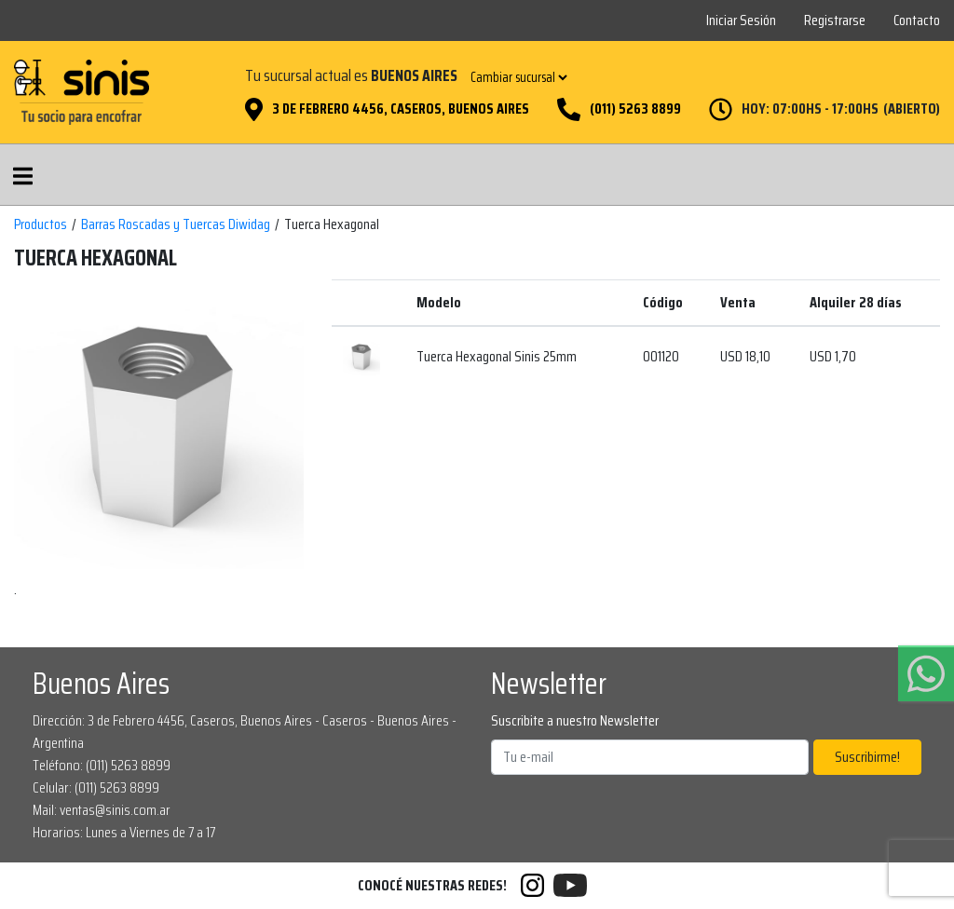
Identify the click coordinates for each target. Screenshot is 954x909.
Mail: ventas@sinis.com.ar (101, 809)
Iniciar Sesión (741, 20)
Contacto (916, 20)
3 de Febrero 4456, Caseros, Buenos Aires (400, 109)
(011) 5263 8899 (635, 109)
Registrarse (834, 20)
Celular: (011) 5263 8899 (96, 787)
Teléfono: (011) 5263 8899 (101, 765)
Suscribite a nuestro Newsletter (575, 721)
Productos (40, 224)
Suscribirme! (867, 756)
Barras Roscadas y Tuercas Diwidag (175, 224)
